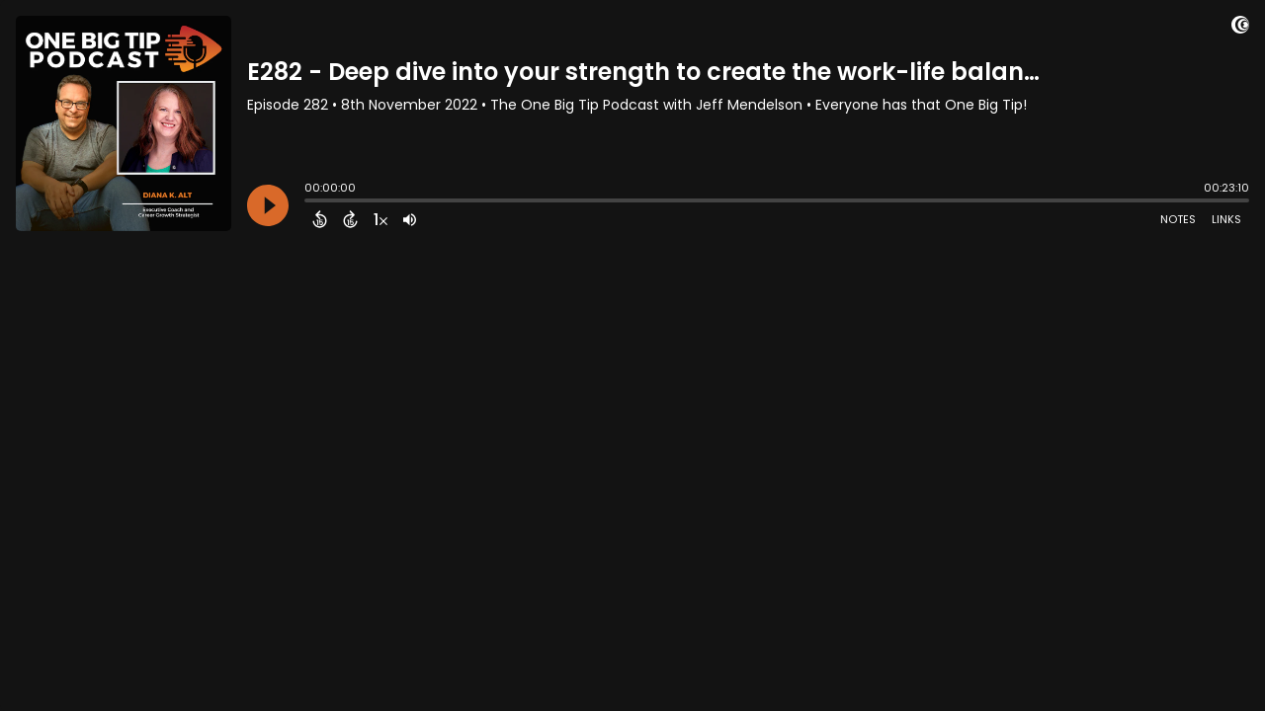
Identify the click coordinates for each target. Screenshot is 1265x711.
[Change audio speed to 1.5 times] (380, 219)
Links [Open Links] (1226, 219)
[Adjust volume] (409, 219)
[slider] (309, 202)
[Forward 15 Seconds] (350, 219)
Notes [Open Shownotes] (1178, 219)
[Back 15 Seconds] (319, 219)
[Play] (268, 205)
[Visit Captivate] (1240, 28)
